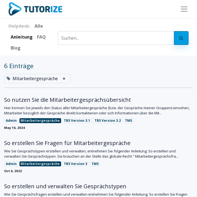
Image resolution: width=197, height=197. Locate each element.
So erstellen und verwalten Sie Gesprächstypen (65, 186)
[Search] (181, 38)
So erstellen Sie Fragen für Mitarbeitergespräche (67, 143)
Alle (39, 26)
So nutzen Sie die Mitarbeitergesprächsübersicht (67, 100)
